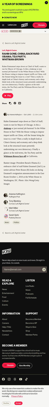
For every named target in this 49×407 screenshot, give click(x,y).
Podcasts (29, 294)
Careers (5, 323)
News (7, 222)
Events (5, 305)
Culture (5, 301)
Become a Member (33, 319)
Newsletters (7, 331)
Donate (40, 25)
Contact (5, 335)
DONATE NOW (10, 17)
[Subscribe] (44, 269)
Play (7, 95)
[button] (16, 31)
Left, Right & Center (9, 50)
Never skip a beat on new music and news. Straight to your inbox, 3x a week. (23, 261)
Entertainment (8, 293)
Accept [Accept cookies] (18, 403)
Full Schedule (31, 298)
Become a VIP (31, 323)
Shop (28, 331)
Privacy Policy (17, 396)
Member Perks (32, 335)
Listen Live (12, 25)
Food (4, 297)
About (4, 319)
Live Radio (30, 286)
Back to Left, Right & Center (13, 43)
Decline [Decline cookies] (6, 403)
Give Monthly (24, 365)
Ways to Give (31, 327)
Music (28, 290)
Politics (16, 222)
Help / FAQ (6, 327)
